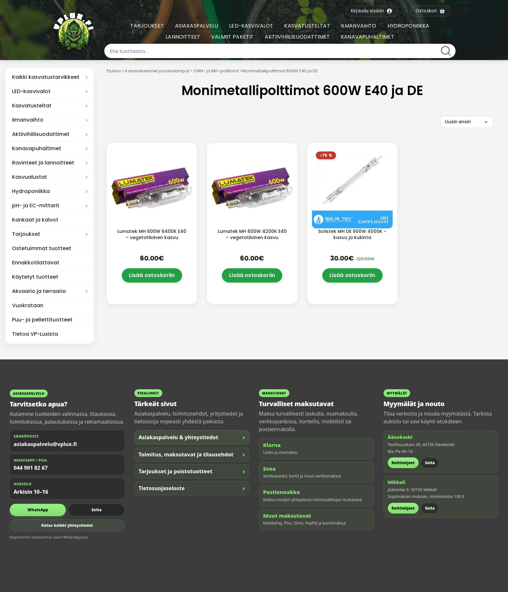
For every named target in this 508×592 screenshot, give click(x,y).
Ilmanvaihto (27, 120)
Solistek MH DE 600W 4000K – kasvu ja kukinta (352, 234)
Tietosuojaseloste (192, 488)
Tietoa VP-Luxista (35, 334)
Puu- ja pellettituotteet (42, 320)
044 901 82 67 (31, 467)
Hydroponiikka (31, 191)
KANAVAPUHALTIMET (367, 37)
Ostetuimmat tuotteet (41, 248)
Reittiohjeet (403, 462)
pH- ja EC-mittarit (35, 205)
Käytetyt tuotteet (35, 277)
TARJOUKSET (147, 26)
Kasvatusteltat (32, 106)
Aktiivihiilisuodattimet (40, 134)
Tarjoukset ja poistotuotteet (192, 471)
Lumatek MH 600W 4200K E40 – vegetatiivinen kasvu (252, 234)
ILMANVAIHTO (358, 26)
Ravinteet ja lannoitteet (43, 163)
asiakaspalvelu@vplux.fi (45, 444)
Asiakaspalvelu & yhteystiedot (192, 437)
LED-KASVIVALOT (251, 26)
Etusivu (114, 71)
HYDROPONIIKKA (408, 26)
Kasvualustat (29, 177)
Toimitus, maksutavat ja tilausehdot (192, 454)
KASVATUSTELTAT (307, 26)
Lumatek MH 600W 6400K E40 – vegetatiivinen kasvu (151, 234)
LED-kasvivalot (31, 91)
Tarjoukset (26, 234)
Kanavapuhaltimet (36, 148)
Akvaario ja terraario (39, 291)
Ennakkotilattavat (35, 263)
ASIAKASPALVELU (196, 26)
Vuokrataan (27, 305)
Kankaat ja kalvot (35, 220)
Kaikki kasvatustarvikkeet (45, 77)
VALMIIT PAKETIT (232, 37)
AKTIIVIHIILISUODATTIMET (297, 37)
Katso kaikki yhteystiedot (67, 525)
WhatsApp (38, 510)
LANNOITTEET (183, 37)
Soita (96, 510)
